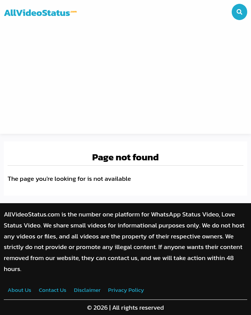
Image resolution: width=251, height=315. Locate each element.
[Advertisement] (125, 81)
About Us (19, 289)
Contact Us (52, 289)
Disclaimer (87, 289)
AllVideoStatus (40, 12)
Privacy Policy (126, 289)
